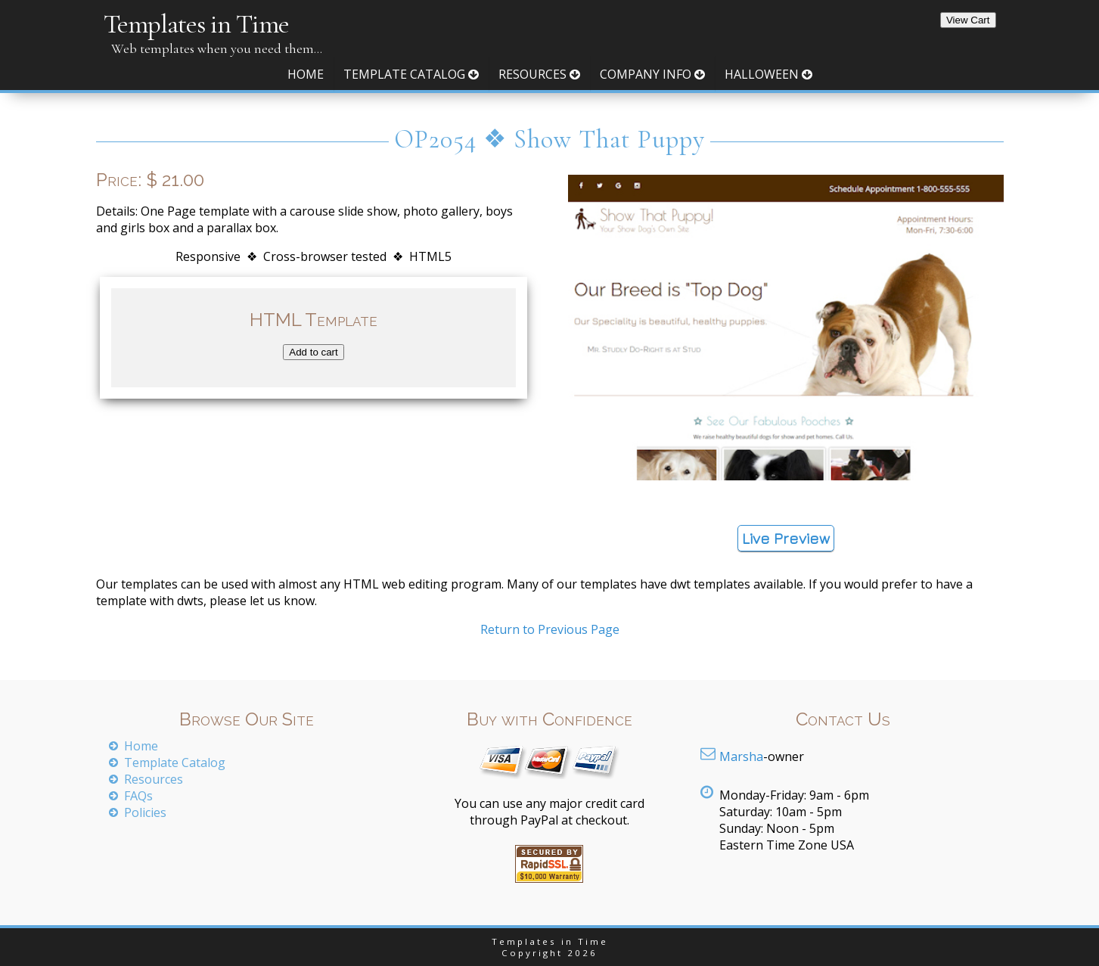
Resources (539, 74)
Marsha (741, 756)
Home (305, 74)
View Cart (968, 20)
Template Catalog (411, 74)
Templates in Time (196, 24)
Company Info (652, 74)
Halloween (768, 74)
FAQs (138, 795)
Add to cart (313, 352)
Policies (145, 812)
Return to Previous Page (549, 629)
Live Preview (786, 538)
